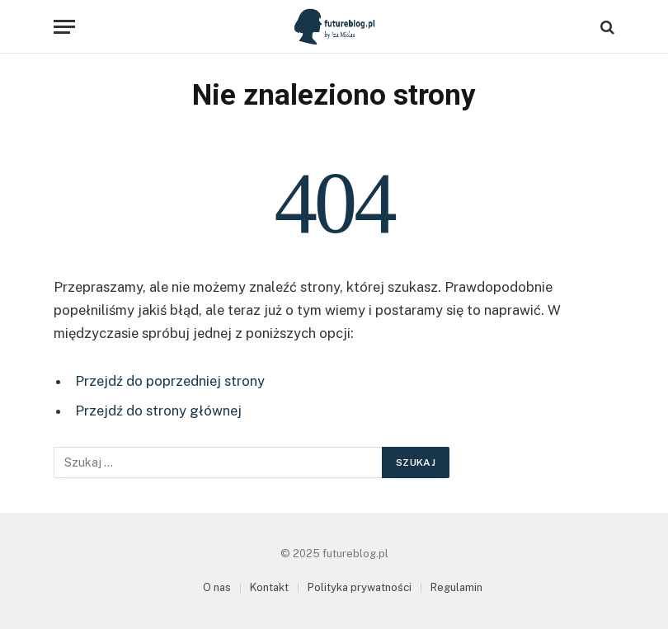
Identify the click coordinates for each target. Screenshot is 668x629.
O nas (217, 587)
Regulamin (456, 587)
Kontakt (269, 587)
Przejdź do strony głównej (158, 410)
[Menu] (64, 26)
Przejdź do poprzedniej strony (170, 381)
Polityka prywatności (360, 587)
